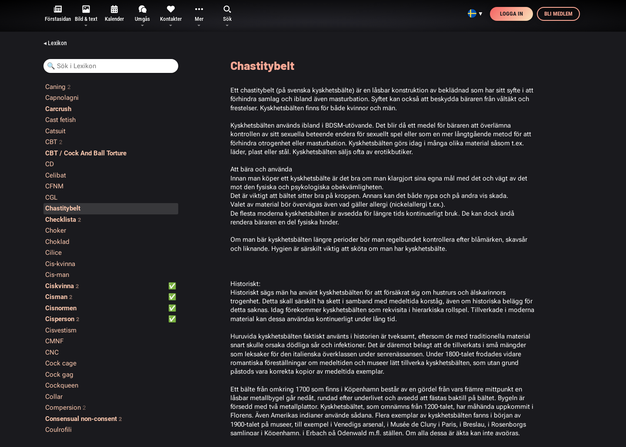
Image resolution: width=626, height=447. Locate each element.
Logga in (511, 13)
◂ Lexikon (55, 42)
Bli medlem (558, 13)
